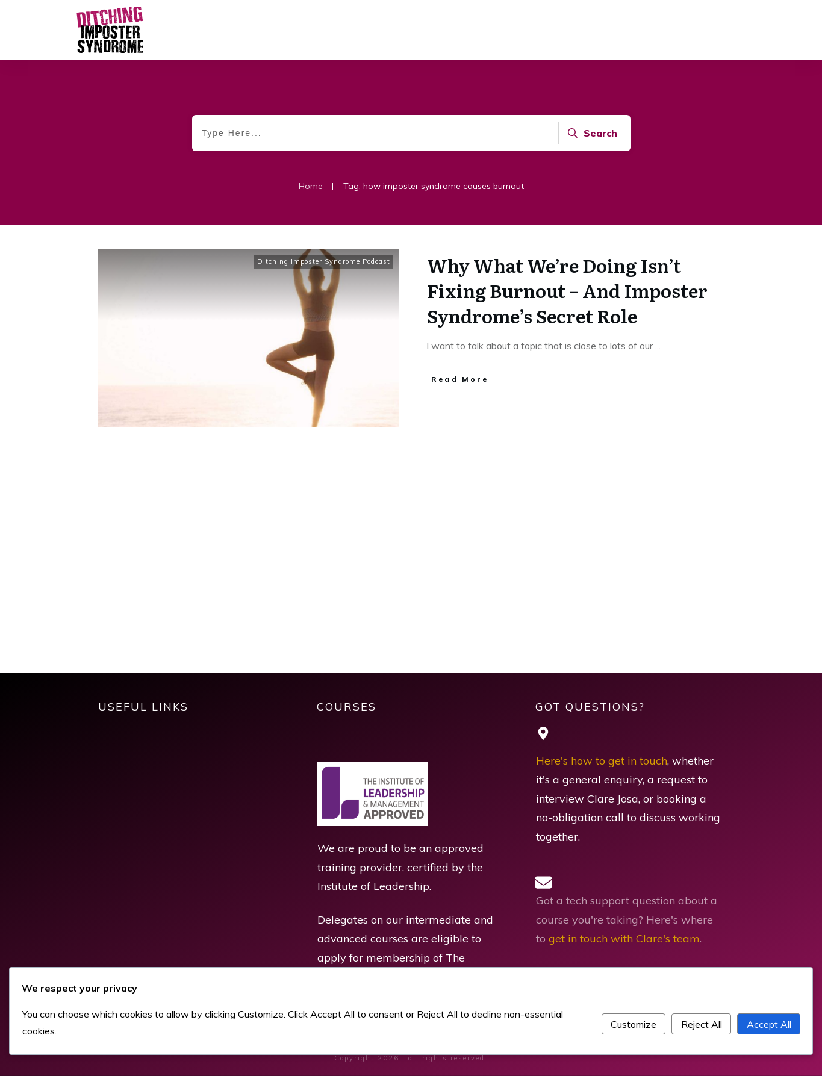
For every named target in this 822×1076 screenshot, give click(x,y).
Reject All (701, 1024)
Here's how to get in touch (601, 761)
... (658, 346)
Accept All (769, 1024)
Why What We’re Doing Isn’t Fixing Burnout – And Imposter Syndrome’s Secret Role (567, 290)
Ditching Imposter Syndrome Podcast (323, 261)
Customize (633, 1024)
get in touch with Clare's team (624, 938)
